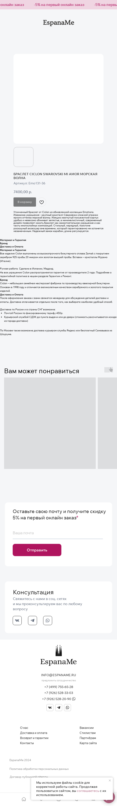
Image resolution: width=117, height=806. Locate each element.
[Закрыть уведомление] (110, 780)
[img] (50, 707)
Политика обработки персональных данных (39, 769)
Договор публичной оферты (29, 777)
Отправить (37, 550)
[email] (58, 533)
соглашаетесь (88, 791)
